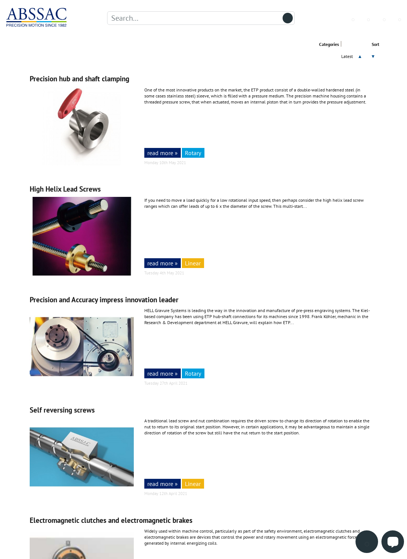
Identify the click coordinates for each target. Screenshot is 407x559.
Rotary (193, 153)
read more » (162, 153)
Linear (193, 263)
